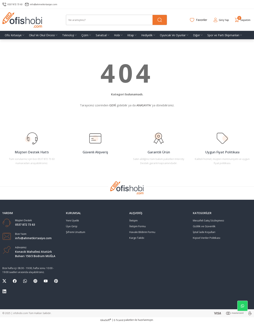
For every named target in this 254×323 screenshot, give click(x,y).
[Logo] (22, 20)
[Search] (116, 20)
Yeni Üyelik (72, 220)
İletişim (133, 220)
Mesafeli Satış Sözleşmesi (208, 220)
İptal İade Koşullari (204, 232)
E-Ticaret (119, 320)
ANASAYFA (143, 105)
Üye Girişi (71, 226)
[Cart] (241, 20)
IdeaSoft (105, 320)
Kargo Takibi (136, 238)
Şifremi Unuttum (75, 232)
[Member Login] (218, 20)
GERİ (112, 105)
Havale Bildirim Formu (142, 232)
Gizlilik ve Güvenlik (204, 226)
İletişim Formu (137, 226)
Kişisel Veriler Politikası (206, 238)
